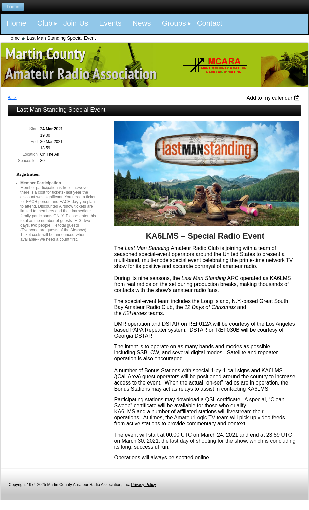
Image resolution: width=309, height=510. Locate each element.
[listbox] (273, 98)
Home (13, 38)
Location (30, 154)
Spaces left (28, 160)
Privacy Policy (143, 484)
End (34, 141)
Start (33, 128)
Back (12, 97)
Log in (13, 6)
